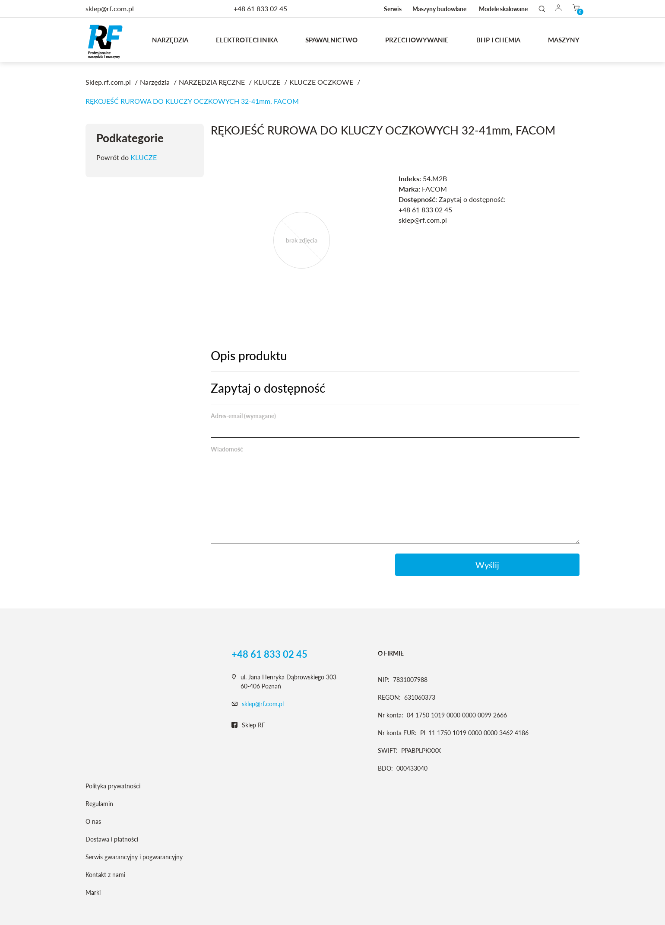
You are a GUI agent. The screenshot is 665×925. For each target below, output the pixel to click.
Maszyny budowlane (439, 9)
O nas (93, 821)
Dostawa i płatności (112, 839)
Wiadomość (227, 449)
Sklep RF (248, 725)
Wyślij (487, 565)
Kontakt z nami (105, 874)
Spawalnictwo (331, 40)
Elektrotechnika (247, 40)
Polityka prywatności (113, 786)
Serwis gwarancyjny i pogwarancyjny (134, 857)
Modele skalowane (503, 9)
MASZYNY (564, 40)
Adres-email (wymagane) (243, 415)
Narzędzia (170, 40)
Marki (93, 892)
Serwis (393, 9)
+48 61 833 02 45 (260, 8)
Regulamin (99, 803)
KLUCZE (143, 157)
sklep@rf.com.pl (263, 703)
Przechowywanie (417, 40)
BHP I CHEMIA (498, 40)
